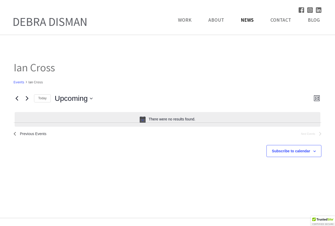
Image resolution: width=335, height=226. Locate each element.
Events (19, 82)
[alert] (167, 119)
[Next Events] (27, 98)
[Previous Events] (17, 98)
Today (42, 98)
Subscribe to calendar (291, 152)
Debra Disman (50, 21)
